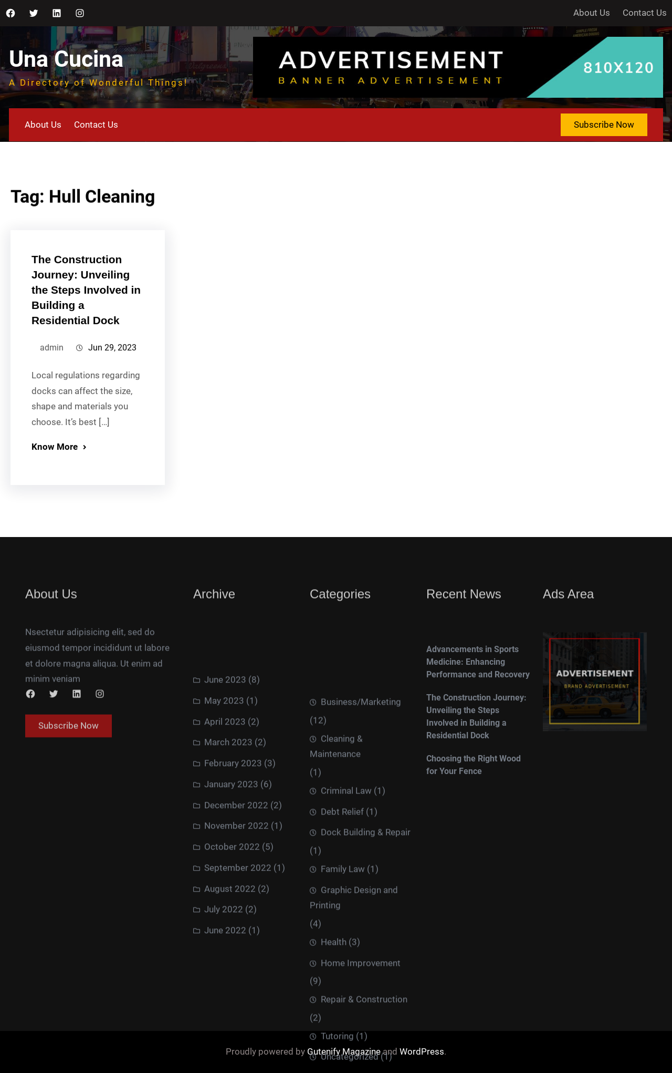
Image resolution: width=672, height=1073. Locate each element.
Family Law (343, 971)
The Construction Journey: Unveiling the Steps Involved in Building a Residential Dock (86, 298)
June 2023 (225, 753)
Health (333, 1044)
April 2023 (225, 795)
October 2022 (232, 920)
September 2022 (237, 941)
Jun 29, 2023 (112, 357)
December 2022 (236, 878)
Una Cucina (66, 59)
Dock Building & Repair (366, 934)
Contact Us (645, 12)
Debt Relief (342, 914)
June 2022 (225, 1004)
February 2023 (233, 837)
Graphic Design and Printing (354, 1000)
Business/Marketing (361, 804)
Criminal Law (346, 893)
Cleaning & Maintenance (336, 848)
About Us (591, 12)
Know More (55, 456)
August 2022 (230, 962)
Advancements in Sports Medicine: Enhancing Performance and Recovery (478, 699)
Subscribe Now (604, 124)
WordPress (422, 1051)
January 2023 (231, 857)
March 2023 (228, 816)
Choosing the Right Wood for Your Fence (473, 802)
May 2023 (224, 774)
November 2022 (236, 899)
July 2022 (223, 983)
